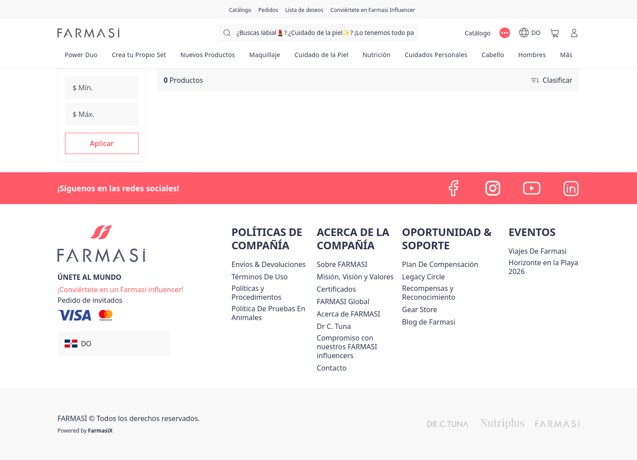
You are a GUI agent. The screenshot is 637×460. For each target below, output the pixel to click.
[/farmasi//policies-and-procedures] (272, 293)
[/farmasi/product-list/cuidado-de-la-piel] (322, 57)
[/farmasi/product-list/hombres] (532, 57)
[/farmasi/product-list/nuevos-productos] (207, 57)
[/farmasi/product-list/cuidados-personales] (436, 57)
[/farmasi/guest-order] (90, 300)
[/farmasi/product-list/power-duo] (81, 57)
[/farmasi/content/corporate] (343, 301)
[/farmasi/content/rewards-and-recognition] (453, 293)
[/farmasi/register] (268, 9)
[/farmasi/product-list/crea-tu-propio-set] (139, 57)
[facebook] (454, 188)
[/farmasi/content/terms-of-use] (259, 276)
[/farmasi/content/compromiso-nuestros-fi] (358, 346)
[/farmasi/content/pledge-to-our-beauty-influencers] (334, 326)
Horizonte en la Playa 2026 (544, 267)
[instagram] (493, 188)
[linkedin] (570, 188)
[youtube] (532, 188)
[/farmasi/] (88, 33)
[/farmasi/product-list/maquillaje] (265, 57)
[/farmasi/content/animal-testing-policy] (272, 313)
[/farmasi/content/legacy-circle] (423, 276)
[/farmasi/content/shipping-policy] (268, 264)
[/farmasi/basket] (554, 32)
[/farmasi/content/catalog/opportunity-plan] (440, 264)
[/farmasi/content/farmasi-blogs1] (428, 321)
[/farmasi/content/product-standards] (336, 289)
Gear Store (419, 309)
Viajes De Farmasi (538, 251)
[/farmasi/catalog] (240, 9)
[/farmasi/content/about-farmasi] (348, 313)
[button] (101, 143)
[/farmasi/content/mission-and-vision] (355, 276)
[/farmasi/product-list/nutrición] (376, 57)
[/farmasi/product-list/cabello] (493, 57)
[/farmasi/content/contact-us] (331, 367)
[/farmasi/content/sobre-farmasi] (342, 264)
